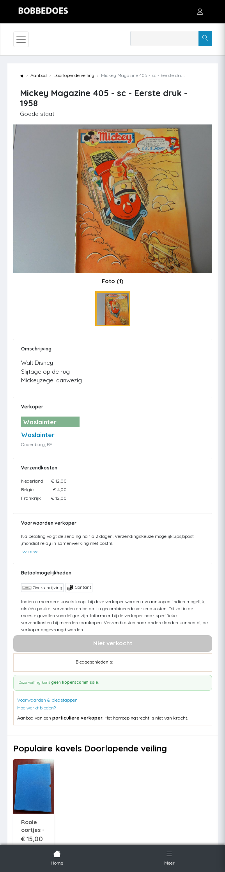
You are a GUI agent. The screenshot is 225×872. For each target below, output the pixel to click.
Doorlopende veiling (73, 75)
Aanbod (38, 75)
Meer (169, 857)
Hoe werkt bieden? (36, 708)
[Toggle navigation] (21, 39)
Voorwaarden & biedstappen (47, 700)
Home (57, 857)
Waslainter (38, 435)
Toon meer (30, 551)
